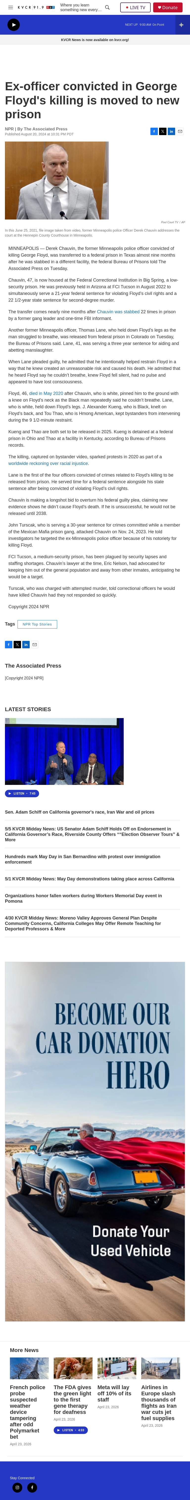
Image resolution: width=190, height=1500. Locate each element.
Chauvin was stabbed (118, 311)
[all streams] (182, 25)
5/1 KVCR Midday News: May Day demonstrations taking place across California (89, 878)
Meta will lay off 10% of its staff (114, 1393)
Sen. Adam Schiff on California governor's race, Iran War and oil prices (79, 812)
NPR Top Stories (37, 624)
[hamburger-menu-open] (10, 7)
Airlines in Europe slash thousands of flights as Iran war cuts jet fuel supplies (159, 1402)
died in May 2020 (46, 393)
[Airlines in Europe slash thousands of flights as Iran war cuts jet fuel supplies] (160, 1368)
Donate (170, 7)
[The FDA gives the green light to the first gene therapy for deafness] (73, 1368)
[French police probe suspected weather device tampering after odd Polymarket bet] (29, 1368)
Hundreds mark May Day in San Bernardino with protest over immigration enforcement (82, 859)
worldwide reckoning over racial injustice (48, 463)
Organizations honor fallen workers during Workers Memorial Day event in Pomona (83, 898)
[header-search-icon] (107, 7)
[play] (14, 25)
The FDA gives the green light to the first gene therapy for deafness (72, 1399)
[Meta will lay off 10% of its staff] (116, 1368)
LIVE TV (135, 7)
